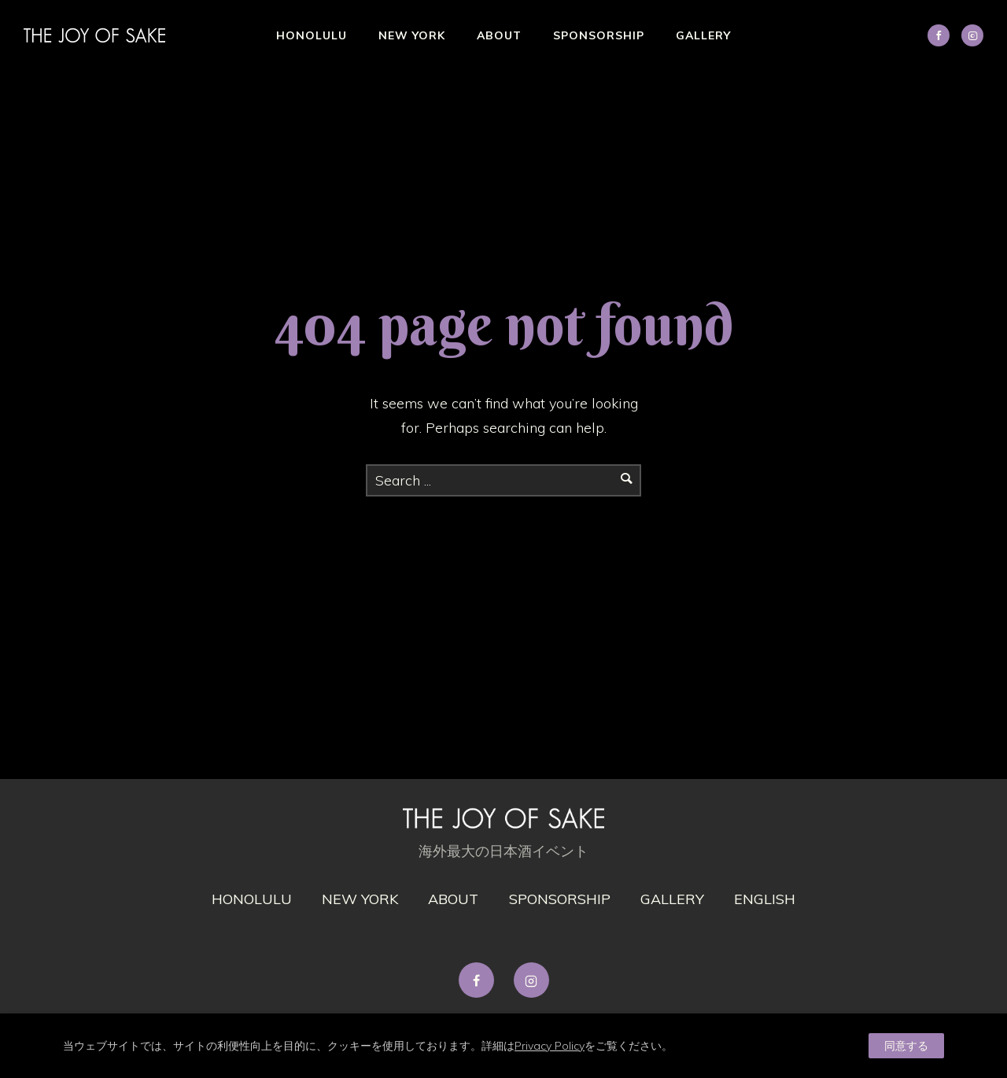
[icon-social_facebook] (942, 35)
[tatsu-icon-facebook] (480, 980)
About (499, 35)
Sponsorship (598, 35)
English (764, 899)
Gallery (703, 35)
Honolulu (311, 35)
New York (411, 35)
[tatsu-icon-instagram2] (972, 35)
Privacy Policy (550, 1046)
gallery (672, 899)
